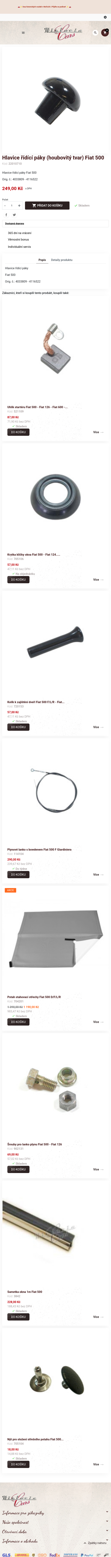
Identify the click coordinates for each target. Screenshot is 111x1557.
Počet (5, 199)
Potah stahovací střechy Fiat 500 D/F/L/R (34, 997)
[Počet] (11, 205)
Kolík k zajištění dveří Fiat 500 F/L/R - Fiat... (36, 702)
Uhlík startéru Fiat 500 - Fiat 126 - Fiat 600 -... (37, 407)
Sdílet (6, 215)
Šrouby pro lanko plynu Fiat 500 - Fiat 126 (34, 1144)
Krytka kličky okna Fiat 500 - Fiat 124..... (33, 554)
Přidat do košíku (47, 205)
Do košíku (18, 432)
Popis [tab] (42, 260)
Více (96, 432)
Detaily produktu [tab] (62, 260)
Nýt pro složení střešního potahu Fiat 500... (35, 1439)
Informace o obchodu (20, 1541)
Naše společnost (15, 1522)
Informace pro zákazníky (23, 1512)
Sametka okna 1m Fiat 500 (24, 1292)
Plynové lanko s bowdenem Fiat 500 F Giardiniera (39, 849)
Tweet (14, 215)
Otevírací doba (14, 1531)
